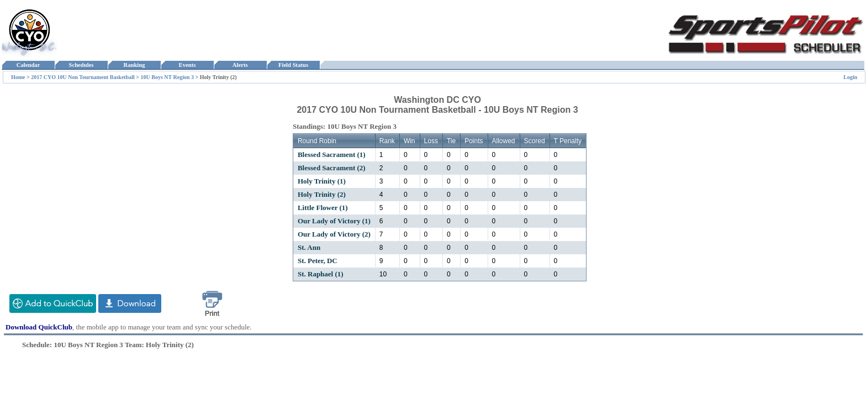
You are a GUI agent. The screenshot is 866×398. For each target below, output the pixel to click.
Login (850, 77)
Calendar (28, 65)
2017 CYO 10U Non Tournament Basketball (83, 77)
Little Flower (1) (323, 207)
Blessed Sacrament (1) (332, 154)
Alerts (240, 65)
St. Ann (309, 247)
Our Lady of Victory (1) (334, 221)
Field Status (293, 65)
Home (18, 77)
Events (187, 65)
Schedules (81, 65)
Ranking (134, 65)
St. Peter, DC (317, 260)
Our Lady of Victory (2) (334, 234)
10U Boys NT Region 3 (167, 77)
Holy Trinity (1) (322, 181)
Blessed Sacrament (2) (332, 168)
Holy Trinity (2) (322, 194)
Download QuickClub (39, 327)
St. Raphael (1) (321, 274)
